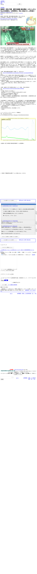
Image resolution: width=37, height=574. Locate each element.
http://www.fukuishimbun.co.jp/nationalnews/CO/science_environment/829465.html (18, 72)
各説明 (33, 254)
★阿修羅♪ (3, 1)
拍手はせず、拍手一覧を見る (25, 200)
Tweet (1, 14)
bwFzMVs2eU (15, 205)
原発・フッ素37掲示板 (26, 296)
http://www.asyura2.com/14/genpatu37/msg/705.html (6, 12)
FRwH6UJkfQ (15, 220)
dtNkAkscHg (15, 226)
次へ (33, 296)
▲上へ (11, 296)
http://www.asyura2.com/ (18, 372)
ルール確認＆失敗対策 (12, 287)
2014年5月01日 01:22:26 (7, 226)
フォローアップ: (3, 244)
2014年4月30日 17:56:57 (7, 205)
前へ (36, 296)
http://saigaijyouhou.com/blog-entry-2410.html (8, 18)
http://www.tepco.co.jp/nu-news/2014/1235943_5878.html (13, 88)
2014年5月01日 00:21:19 (7, 220)
